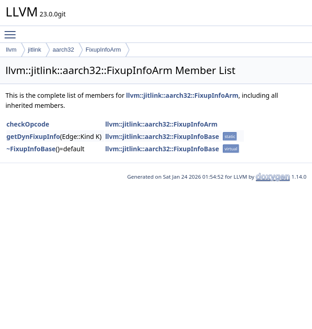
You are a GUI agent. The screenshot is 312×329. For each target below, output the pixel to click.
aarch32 (63, 49)
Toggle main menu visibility (12, 30)
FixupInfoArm (103, 49)
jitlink (34, 49)
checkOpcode (27, 124)
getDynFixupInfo (33, 136)
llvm (11, 49)
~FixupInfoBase (31, 148)
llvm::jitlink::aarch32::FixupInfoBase (162, 136)
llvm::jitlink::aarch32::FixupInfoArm (182, 95)
